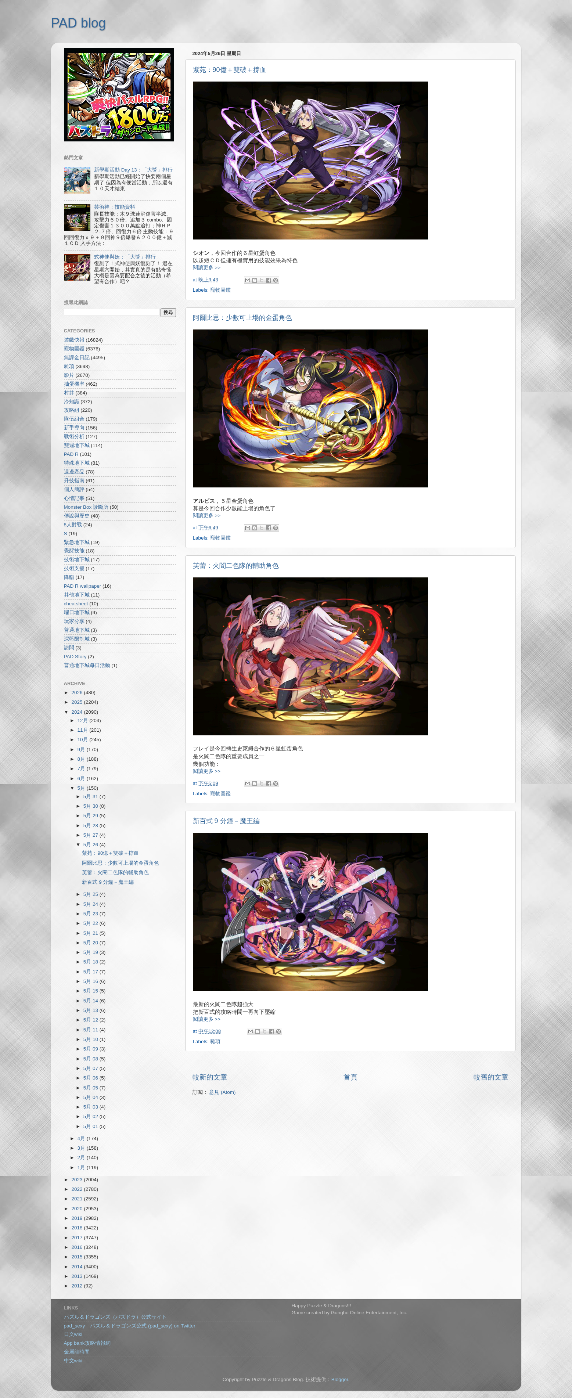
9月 (82, 749)
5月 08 (91, 1059)
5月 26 (91, 844)
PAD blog (78, 22)
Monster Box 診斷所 (86, 507)
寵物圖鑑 (220, 290)
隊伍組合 (74, 419)
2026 (77, 692)
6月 (82, 778)
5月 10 (91, 1039)
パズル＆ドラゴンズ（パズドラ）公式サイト (115, 1317)
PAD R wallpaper (82, 586)
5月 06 (91, 1078)
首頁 (350, 1077)
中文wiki (73, 1360)
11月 (84, 730)
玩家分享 (74, 621)
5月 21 (91, 933)
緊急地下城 (77, 542)
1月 (82, 1167)
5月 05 (91, 1088)
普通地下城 (77, 630)
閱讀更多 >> (207, 267)
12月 (84, 720)
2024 (77, 712)
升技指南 (74, 480)
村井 (69, 393)
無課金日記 (77, 357)
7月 (82, 768)
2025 (77, 702)
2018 (77, 1228)
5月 (82, 788)
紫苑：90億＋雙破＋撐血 (229, 69)
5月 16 (91, 981)
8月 (82, 759)
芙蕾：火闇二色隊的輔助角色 (236, 565)
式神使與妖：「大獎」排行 (125, 257)
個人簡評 (74, 489)
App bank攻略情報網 (87, 1343)
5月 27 (91, 835)
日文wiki (73, 1334)
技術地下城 (77, 559)
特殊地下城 (77, 463)
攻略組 (71, 410)
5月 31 (91, 796)
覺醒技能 (74, 551)
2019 (77, 1218)
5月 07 (91, 1068)
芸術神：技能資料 (114, 207)
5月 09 (91, 1049)
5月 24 (91, 904)
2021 (77, 1198)
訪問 (69, 648)
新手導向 (74, 427)
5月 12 (91, 1020)
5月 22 (91, 923)
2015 (77, 1257)
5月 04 (91, 1097)
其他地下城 (77, 595)
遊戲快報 (74, 340)
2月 (82, 1157)
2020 (77, 1208)
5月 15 (91, 991)
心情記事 (74, 498)
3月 (82, 1148)
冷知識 (71, 401)
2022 (77, 1189)
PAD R (71, 454)
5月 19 (91, 952)
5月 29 (91, 815)
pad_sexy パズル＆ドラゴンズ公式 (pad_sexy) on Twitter (129, 1326)
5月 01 (91, 1126)
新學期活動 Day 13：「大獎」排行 (133, 170)
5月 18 (91, 962)
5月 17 (91, 971)
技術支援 (74, 568)
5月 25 (91, 894)
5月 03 (91, 1107)
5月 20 (91, 942)
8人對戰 (73, 524)
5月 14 (91, 1001)
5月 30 (91, 806)
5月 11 (91, 1030)
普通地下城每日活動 (87, 665)
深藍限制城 (77, 639)
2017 (77, 1237)
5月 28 (91, 825)
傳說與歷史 (77, 516)
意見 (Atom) (222, 1092)
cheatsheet (76, 603)
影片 (69, 375)
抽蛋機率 (74, 384)
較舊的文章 (491, 1077)
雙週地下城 (77, 445)
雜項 (215, 1041)
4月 (82, 1138)
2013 (77, 1276)
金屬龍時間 (77, 1352)
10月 (84, 739)
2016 (77, 1247)
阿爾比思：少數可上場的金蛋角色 (242, 317)
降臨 (69, 577)
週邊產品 (74, 472)
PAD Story (75, 656)
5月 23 (91, 913)
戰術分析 (74, 436)
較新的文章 (210, 1077)
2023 (77, 1179)
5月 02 (91, 1116)
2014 (77, 1266)
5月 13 (91, 1010)
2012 (77, 1286)
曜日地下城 (77, 612)
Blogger (339, 1379)
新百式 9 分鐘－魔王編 (226, 821)
